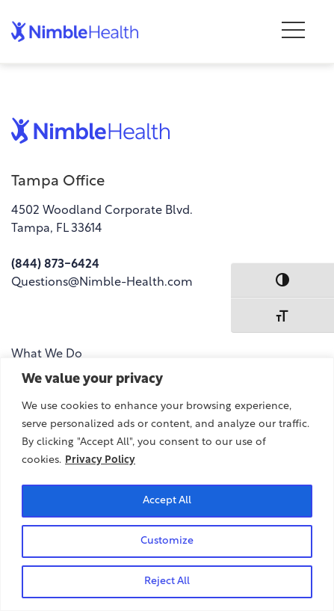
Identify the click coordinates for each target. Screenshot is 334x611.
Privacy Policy (100, 460)
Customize (167, 541)
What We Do (46, 354)
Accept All (167, 500)
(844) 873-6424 (55, 265)
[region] (167, 484)
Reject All (167, 581)
